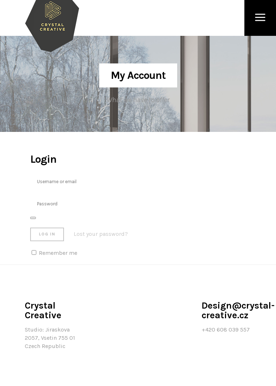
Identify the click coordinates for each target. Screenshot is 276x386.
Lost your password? (101, 233)
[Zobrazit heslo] (33, 218)
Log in (47, 234)
